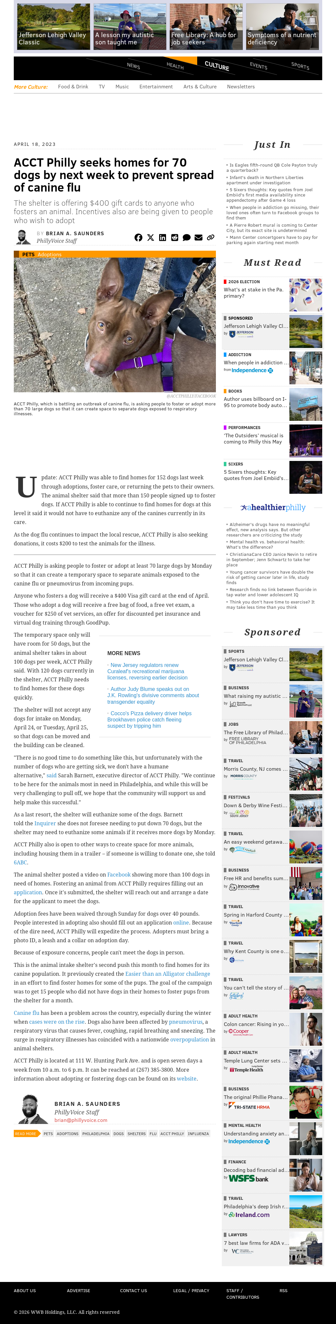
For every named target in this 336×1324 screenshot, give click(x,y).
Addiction (239, 354)
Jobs (233, 724)
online (181, 923)
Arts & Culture (200, 86)
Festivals (239, 797)
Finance (237, 1162)
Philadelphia (96, 1133)
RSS (283, 1290)
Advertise (78, 1290)
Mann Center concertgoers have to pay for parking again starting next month (272, 239)
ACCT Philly (172, 1133)
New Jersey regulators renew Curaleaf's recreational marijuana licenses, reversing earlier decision (147, 671)
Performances (244, 427)
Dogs (119, 1133)
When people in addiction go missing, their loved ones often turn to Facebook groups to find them (272, 212)
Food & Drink (73, 86)
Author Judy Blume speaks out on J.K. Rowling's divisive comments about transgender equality (153, 695)
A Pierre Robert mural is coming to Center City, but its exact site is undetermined (272, 227)
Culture (217, 66)
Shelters (137, 1133)
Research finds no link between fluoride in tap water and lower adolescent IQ (271, 592)
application (28, 892)
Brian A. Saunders (75, 233)
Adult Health (243, 1016)
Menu (24, 68)
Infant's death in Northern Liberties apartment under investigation (265, 180)
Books (235, 391)
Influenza (198, 1133)
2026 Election (244, 282)
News (133, 66)
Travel (235, 761)
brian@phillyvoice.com (80, 1119)
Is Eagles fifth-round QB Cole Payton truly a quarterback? (271, 167)
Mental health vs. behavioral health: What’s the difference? (265, 544)
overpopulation (189, 1040)
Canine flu (26, 1013)
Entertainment (156, 86)
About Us (25, 1290)
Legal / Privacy (191, 1290)
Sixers (235, 464)
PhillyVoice (58, 68)
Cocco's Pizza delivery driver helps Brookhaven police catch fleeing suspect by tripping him (149, 720)
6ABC (20, 862)
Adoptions (50, 254)
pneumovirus (185, 1022)
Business (238, 688)
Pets (28, 254)
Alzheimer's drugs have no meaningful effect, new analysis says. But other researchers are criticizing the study (268, 529)
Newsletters (241, 86)
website (187, 1079)
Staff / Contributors (242, 1293)
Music (122, 86)
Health (175, 65)
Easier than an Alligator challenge (167, 974)
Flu (153, 1133)
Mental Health (244, 1125)
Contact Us (133, 1290)
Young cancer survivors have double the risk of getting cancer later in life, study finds (269, 577)
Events (258, 65)
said (52, 775)
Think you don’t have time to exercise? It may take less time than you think (270, 604)
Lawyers (237, 1235)
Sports (300, 65)
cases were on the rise (57, 1022)
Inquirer (45, 823)
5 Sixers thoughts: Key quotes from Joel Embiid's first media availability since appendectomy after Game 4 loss (269, 194)
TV (102, 86)
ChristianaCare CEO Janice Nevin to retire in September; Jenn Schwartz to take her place (271, 559)
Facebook (119, 875)
